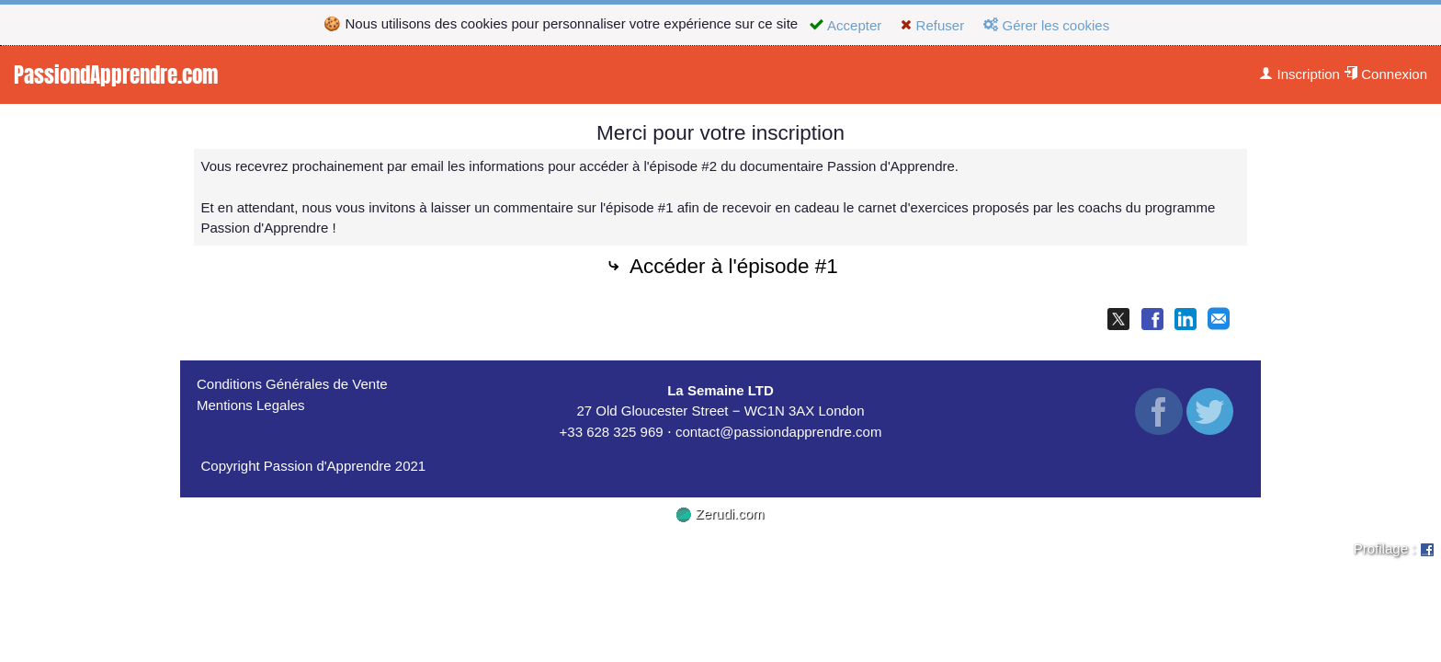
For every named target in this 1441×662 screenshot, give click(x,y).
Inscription (1299, 74)
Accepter (845, 25)
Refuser (932, 25)
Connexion (1385, 74)
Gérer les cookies (1046, 25)
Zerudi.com (720, 513)
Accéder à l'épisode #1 (720, 267)
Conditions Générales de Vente (292, 384)
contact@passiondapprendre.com (778, 431)
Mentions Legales (251, 405)
